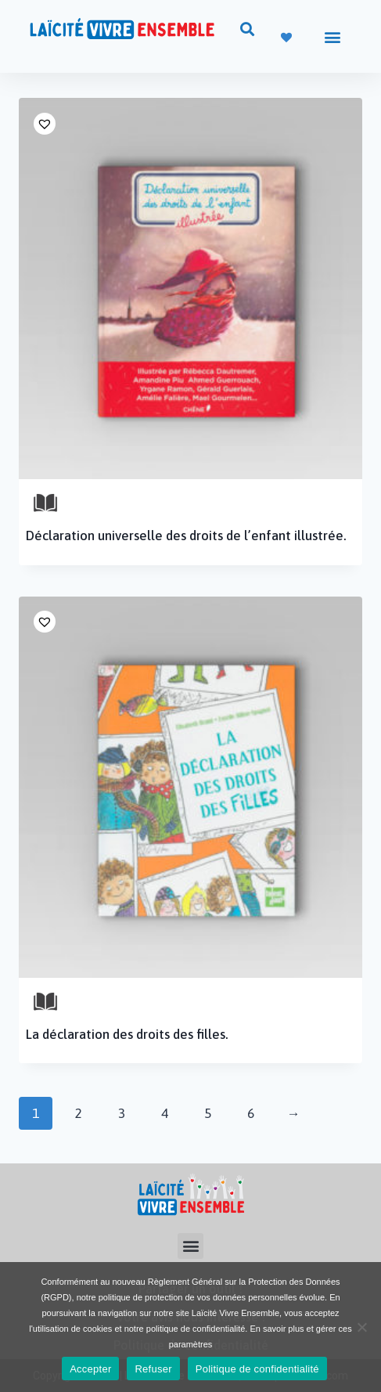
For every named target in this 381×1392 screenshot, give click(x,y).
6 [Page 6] (250, 1113)
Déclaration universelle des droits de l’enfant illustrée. (186, 535)
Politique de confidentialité (257, 1369)
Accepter (90, 1369)
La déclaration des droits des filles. (127, 1034)
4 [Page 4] (164, 1113)
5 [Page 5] (207, 1113)
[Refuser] (361, 1327)
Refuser (153, 1369)
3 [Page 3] (121, 1113)
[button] (248, 28)
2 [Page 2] (78, 1113)
